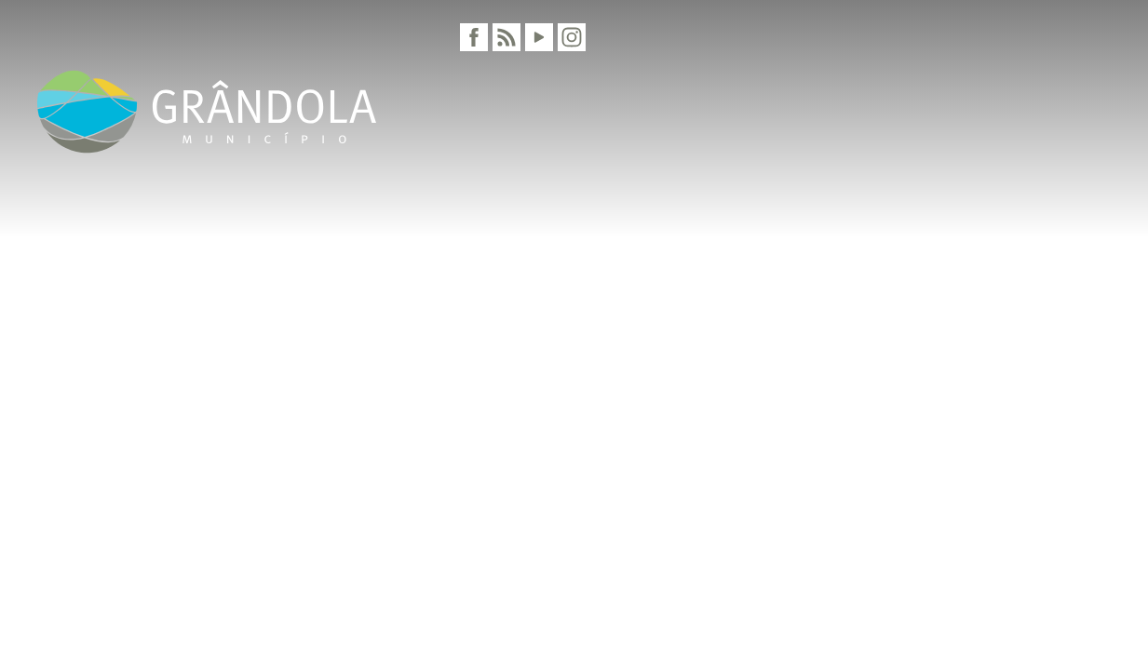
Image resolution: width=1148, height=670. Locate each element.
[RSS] (506, 37)
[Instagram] (572, 37)
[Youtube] (539, 37)
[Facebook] (474, 37)
